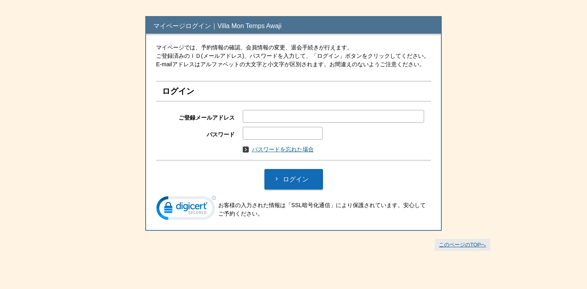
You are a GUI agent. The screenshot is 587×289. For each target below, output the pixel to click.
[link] (186, 209)
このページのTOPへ (462, 245)
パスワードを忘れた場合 (278, 149)
